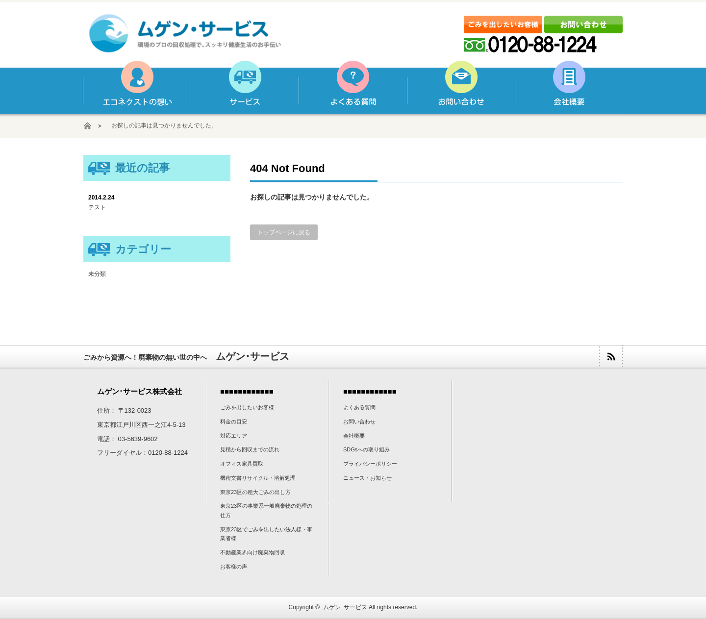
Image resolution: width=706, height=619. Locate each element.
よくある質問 (352, 87)
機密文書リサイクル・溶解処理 (258, 478)
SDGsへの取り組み (366, 449)
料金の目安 (233, 421)
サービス (245, 87)
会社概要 (568, 87)
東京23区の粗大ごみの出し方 (255, 492)
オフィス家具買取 (241, 464)
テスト (97, 207)
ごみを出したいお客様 (247, 407)
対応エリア (233, 436)
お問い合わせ (460, 87)
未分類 (97, 274)
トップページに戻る (283, 232)
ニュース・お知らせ (367, 478)
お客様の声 (233, 566)
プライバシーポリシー (370, 464)
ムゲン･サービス (345, 607)
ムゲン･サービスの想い (137, 87)
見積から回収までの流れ (249, 449)
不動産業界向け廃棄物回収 (252, 552)
